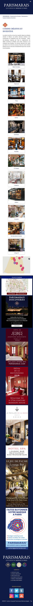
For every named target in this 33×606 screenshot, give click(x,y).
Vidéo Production (15, 575)
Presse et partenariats (16, 578)
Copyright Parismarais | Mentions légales (20, 601)
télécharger (11, 293)
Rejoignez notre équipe (16, 577)
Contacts (16, 569)
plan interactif (22, 293)
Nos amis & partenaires (16, 580)
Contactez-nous (15, 572)
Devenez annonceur (16, 573)
